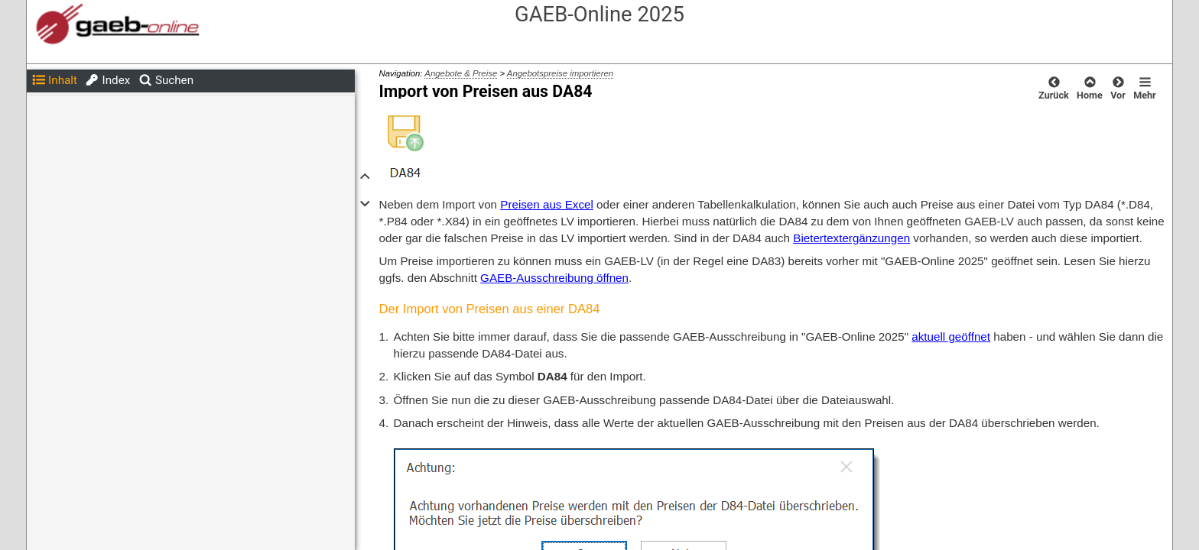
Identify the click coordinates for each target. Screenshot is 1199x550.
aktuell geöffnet (950, 336)
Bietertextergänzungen (851, 237)
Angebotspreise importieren (560, 73)
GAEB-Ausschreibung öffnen (554, 277)
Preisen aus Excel (546, 204)
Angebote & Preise (460, 73)
